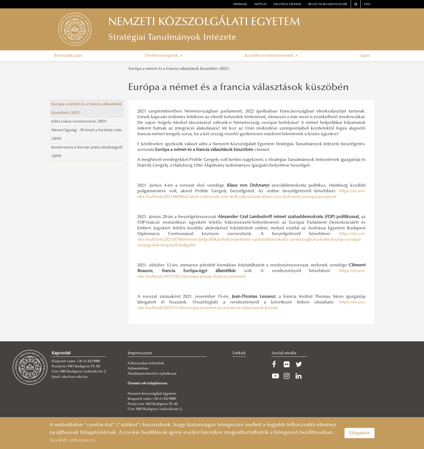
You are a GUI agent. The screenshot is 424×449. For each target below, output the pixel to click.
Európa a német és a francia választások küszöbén (238, 88)
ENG (367, 4)
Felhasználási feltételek (146, 363)
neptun (260, 4)
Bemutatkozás (68, 56)
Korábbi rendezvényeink (271, 56)
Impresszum (140, 353)
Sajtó (365, 56)
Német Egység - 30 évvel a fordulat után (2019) (86, 134)
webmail (240, 4)
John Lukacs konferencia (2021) (79, 122)
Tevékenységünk (163, 56)
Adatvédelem (138, 368)
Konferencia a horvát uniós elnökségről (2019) (86, 152)
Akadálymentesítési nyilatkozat (152, 373)
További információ (72, 440)
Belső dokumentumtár (327, 4)
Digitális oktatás (287, 4)
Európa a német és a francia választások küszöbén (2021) (179, 69)
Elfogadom (359, 433)
